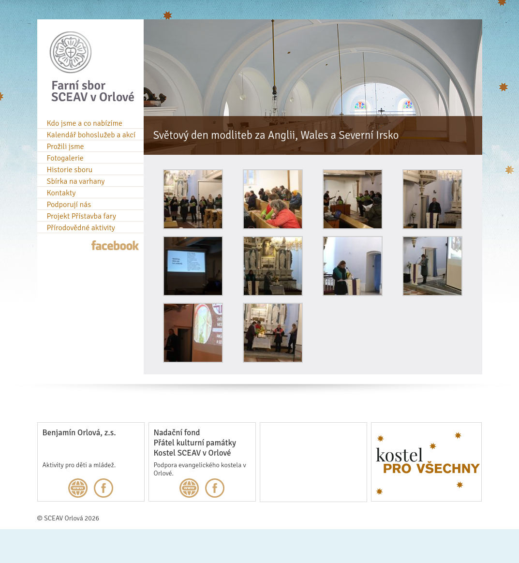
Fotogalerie (65, 158)
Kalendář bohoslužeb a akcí (91, 135)
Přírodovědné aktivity (81, 228)
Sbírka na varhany (76, 181)
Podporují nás (69, 204)
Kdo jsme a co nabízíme (85, 123)
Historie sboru (70, 170)
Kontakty (61, 193)
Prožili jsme (65, 146)
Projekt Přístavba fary (81, 216)
